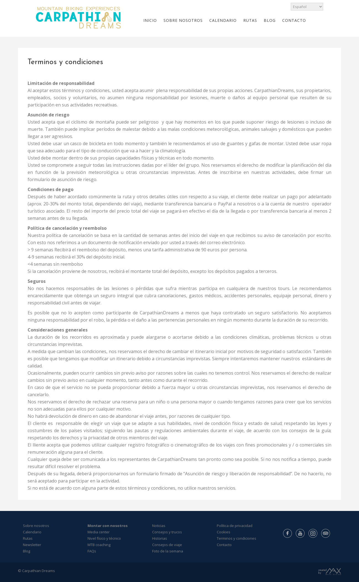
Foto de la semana (167, 551)
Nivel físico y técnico (104, 538)
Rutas (28, 538)
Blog (26, 551)
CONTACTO (294, 20)
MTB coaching (99, 544)
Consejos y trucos (167, 531)
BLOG (270, 20)
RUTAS (250, 20)
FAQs (92, 551)
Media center (99, 531)
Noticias (158, 525)
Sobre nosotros (36, 525)
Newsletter (32, 544)
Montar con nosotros (108, 525)
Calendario (32, 531)
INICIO (150, 20)
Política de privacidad (234, 525)
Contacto (224, 544)
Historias (159, 538)
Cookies (223, 531)
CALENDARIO (223, 20)
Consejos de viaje (167, 544)
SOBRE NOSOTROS (183, 20)
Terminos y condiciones (236, 538)
